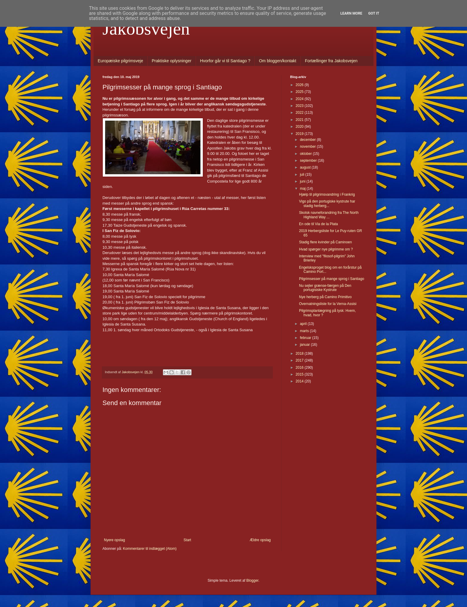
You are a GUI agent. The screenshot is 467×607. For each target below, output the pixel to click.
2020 (300, 126)
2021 (300, 120)
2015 (300, 374)
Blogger (252, 580)
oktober (306, 154)
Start (187, 540)
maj (303, 188)
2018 (300, 353)
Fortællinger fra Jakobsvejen (331, 60)
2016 (300, 367)
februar (306, 338)
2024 (300, 99)
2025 (300, 92)
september (309, 160)
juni (303, 181)
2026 (300, 85)
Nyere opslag (114, 540)
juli (302, 174)
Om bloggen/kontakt (277, 60)
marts (305, 331)
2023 (300, 106)
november (308, 146)
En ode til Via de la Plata (318, 224)
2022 (300, 112)
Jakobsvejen (146, 28)
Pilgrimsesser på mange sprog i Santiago (331, 279)
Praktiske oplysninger (172, 60)
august (306, 167)
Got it (373, 13)
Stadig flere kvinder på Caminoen (325, 242)
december (308, 140)
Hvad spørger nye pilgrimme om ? (326, 249)
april (304, 324)
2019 (300, 134)
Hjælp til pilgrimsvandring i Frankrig (327, 194)
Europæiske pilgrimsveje (120, 60)
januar (305, 345)
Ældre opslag (260, 540)
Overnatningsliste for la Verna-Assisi (328, 304)
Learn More (351, 13)
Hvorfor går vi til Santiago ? (225, 60)
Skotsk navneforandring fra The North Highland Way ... (329, 215)
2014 (300, 381)
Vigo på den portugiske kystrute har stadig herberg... (327, 203)
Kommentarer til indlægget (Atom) (150, 549)
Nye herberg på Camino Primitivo (325, 297)
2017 (300, 360)
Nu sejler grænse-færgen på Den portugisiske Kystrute (325, 288)
